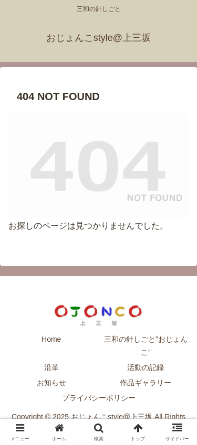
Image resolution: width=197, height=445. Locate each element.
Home (51, 339)
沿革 (51, 367)
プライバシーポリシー (99, 398)
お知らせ (51, 382)
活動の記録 (145, 367)
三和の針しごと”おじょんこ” (146, 345)
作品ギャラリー (145, 382)
